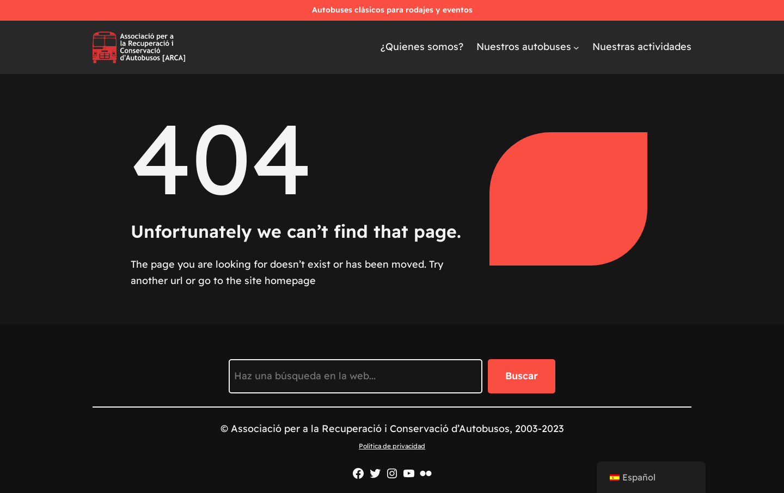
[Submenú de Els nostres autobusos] (576, 47)
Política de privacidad (392, 446)
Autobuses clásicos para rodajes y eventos (392, 10)
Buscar (521, 375)
